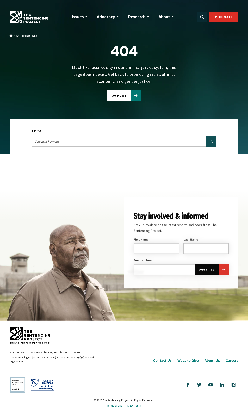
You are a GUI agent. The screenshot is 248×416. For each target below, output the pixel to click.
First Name (141, 240)
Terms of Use (114, 405)
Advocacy (106, 16)
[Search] (119, 141)
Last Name (190, 240)
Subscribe (206, 270)
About (164, 16)
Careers (232, 360)
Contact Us (162, 360)
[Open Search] (202, 17)
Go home (119, 95)
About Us (212, 360)
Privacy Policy (133, 405)
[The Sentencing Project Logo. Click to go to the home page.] (29, 17)
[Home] (11, 35)
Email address (143, 261)
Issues (78, 16)
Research (137, 16)
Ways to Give (188, 360)
